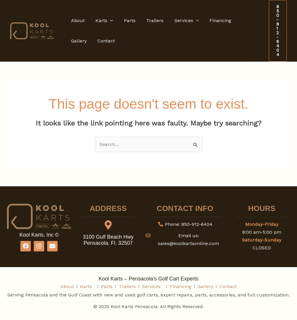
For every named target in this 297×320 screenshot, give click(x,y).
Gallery (240, 20)
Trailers (149, 20)
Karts (102, 20)
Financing (212, 20)
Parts (126, 20)
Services (180, 20)
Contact (79, 41)
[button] (108, 20)
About (77, 20)
